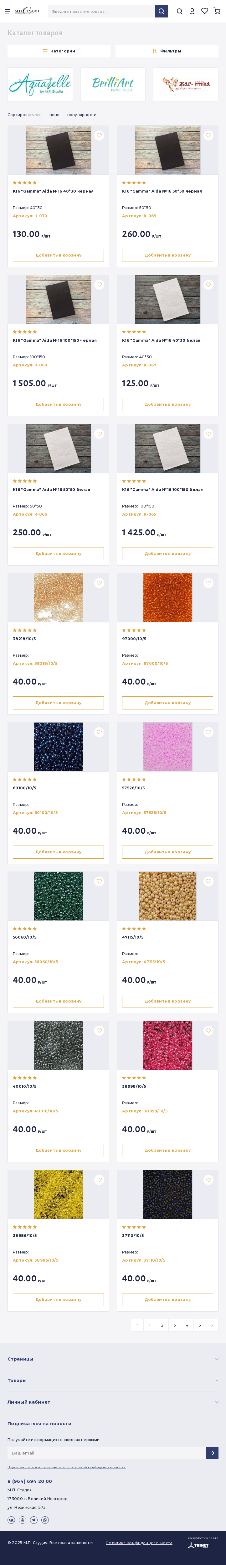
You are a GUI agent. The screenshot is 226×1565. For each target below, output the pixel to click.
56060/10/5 (24, 937)
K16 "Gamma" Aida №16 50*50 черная (162, 191)
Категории (59, 51)
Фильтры (167, 51)
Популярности (82, 114)
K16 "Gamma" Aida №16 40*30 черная (53, 191)
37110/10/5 (133, 1235)
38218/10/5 (24, 638)
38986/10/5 (25, 1235)
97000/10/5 (134, 638)
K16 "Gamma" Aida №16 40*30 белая (161, 340)
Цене (54, 114)
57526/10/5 (133, 788)
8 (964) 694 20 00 (30, 1481)
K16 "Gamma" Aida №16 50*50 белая (51, 489)
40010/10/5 (24, 1086)
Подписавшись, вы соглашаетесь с (67, 1467)
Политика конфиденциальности (139, 1542)
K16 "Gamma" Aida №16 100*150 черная (55, 340)
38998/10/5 (134, 1086)
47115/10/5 (132, 937)
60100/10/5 (24, 788)
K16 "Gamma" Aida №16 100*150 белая (162, 489)
